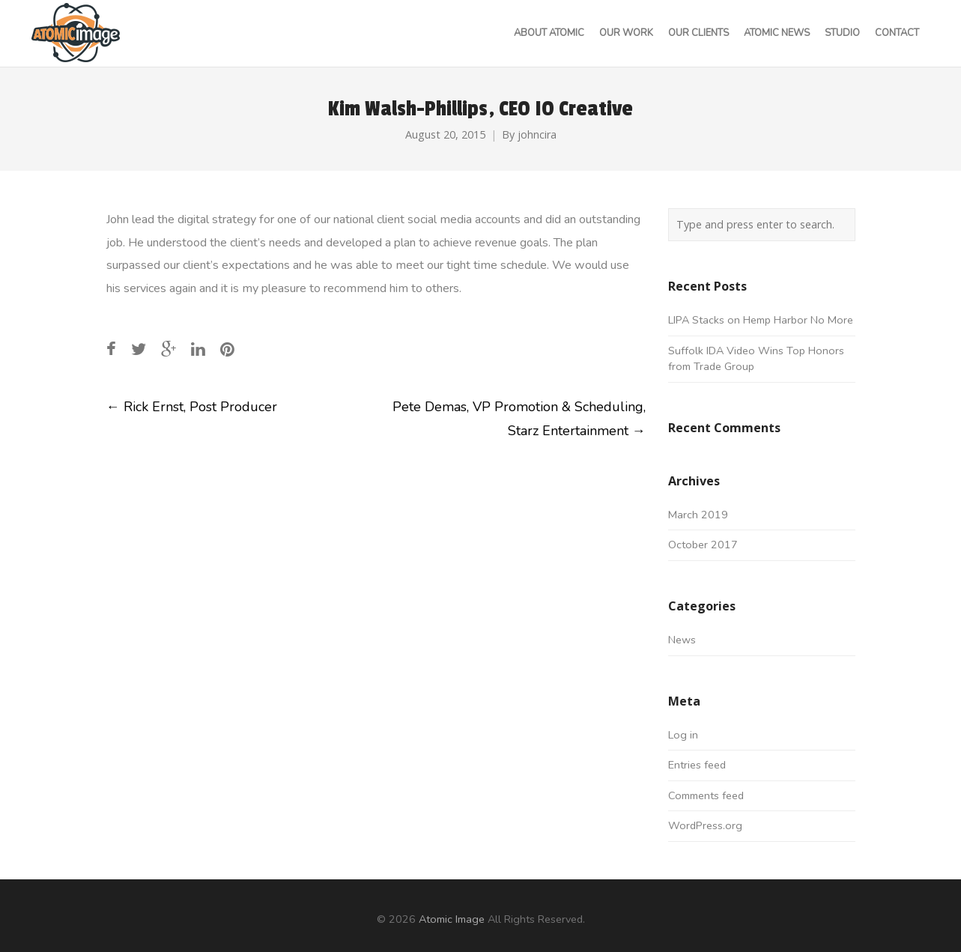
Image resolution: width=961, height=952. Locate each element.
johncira (537, 134)
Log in (683, 734)
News (682, 639)
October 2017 (703, 544)
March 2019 (698, 514)
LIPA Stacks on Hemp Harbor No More (760, 319)
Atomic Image (452, 919)
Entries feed (697, 764)
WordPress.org (705, 825)
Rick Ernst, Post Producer (191, 407)
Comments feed (706, 795)
